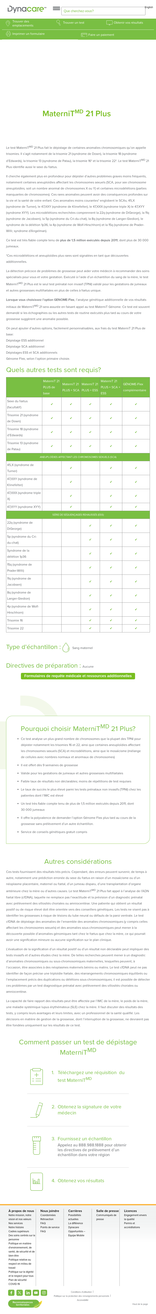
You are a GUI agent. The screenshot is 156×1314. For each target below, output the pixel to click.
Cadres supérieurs (19, 1231)
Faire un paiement (101, 35)
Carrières (75, 1211)
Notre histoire (16, 1227)
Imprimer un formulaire (28, 34)
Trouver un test (73, 23)
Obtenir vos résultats (128, 23)
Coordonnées (48, 1215)
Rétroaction (46, 1219)
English (149, 7)
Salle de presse (107, 1211)
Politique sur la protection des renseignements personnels (81, 1296)
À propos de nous (21, 1211)
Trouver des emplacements (22, 23)
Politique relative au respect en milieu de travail (20, 1263)
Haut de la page (140, 1304)
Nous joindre (49, 1211)
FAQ (43, 1223)
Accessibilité (82, 1300)
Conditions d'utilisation (81, 1292)
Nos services (16, 1223)
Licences (130, 1211)
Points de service (50, 1227)
